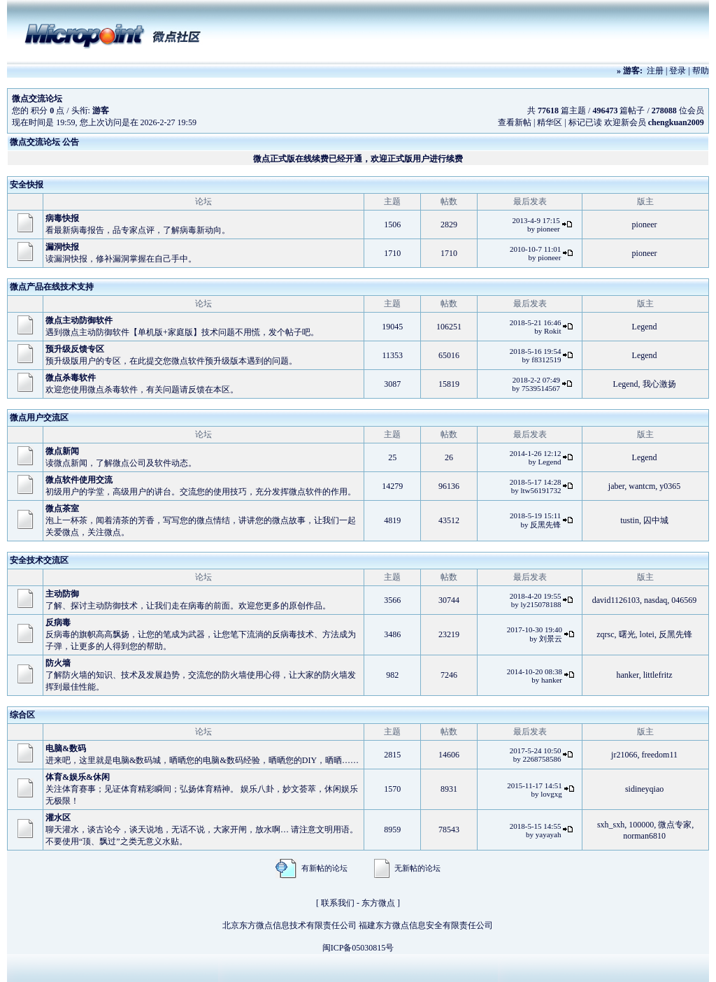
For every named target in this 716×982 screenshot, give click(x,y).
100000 (641, 825)
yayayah (548, 834)
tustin (629, 520)
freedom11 (659, 755)
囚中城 (655, 520)
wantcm (642, 486)
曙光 (627, 634)
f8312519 (546, 359)
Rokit (552, 331)
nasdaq (655, 600)
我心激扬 (659, 384)
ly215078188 (540, 604)
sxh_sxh (610, 825)
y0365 (669, 486)
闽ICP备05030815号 (358, 948)
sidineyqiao (644, 789)
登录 (677, 71)
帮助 (700, 71)
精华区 (549, 122)
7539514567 (541, 388)
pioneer (548, 229)
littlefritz (658, 675)
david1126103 (616, 600)
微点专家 (675, 825)
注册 (655, 71)
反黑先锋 (545, 524)
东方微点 (378, 903)
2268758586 (541, 759)
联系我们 (338, 903)
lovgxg (551, 794)
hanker (551, 680)
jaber (616, 486)
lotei (647, 634)
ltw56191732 (540, 490)
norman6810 (644, 836)
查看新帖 (514, 122)
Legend (644, 327)
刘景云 (550, 638)
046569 (683, 600)
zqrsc (605, 634)
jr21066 (624, 755)
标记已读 (585, 122)
